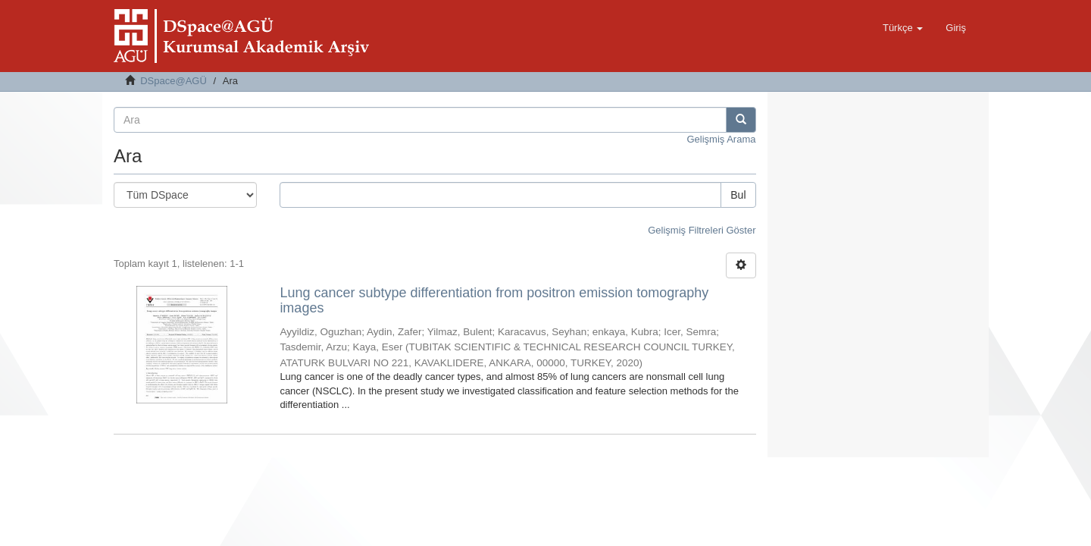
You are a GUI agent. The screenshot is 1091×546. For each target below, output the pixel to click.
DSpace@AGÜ (173, 80)
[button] (902, 28)
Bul (738, 195)
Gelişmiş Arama (720, 139)
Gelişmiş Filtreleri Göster (701, 230)
